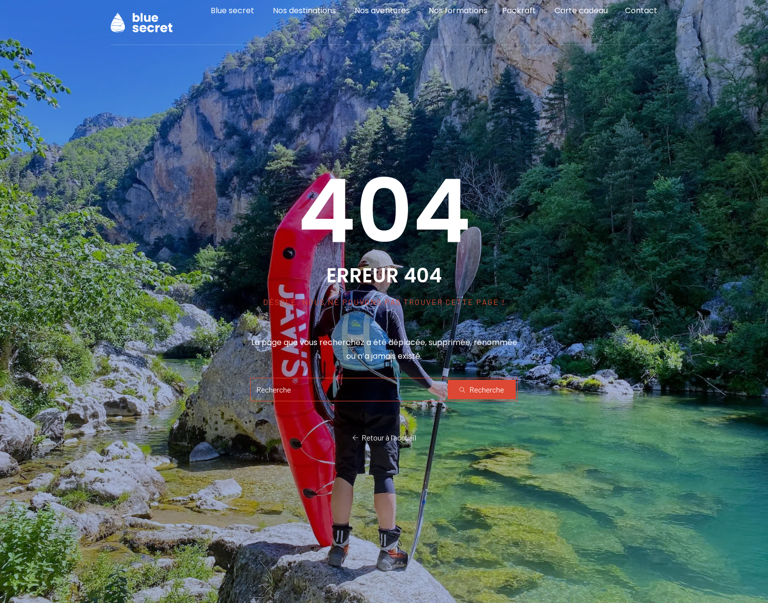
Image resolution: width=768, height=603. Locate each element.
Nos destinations (304, 17)
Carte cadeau (581, 17)
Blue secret (232, 17)
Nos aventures (382, 17)
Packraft (519, 17)
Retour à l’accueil (384, 437)
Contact (641, 17)
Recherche (481, 389)
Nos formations (458, 17)
